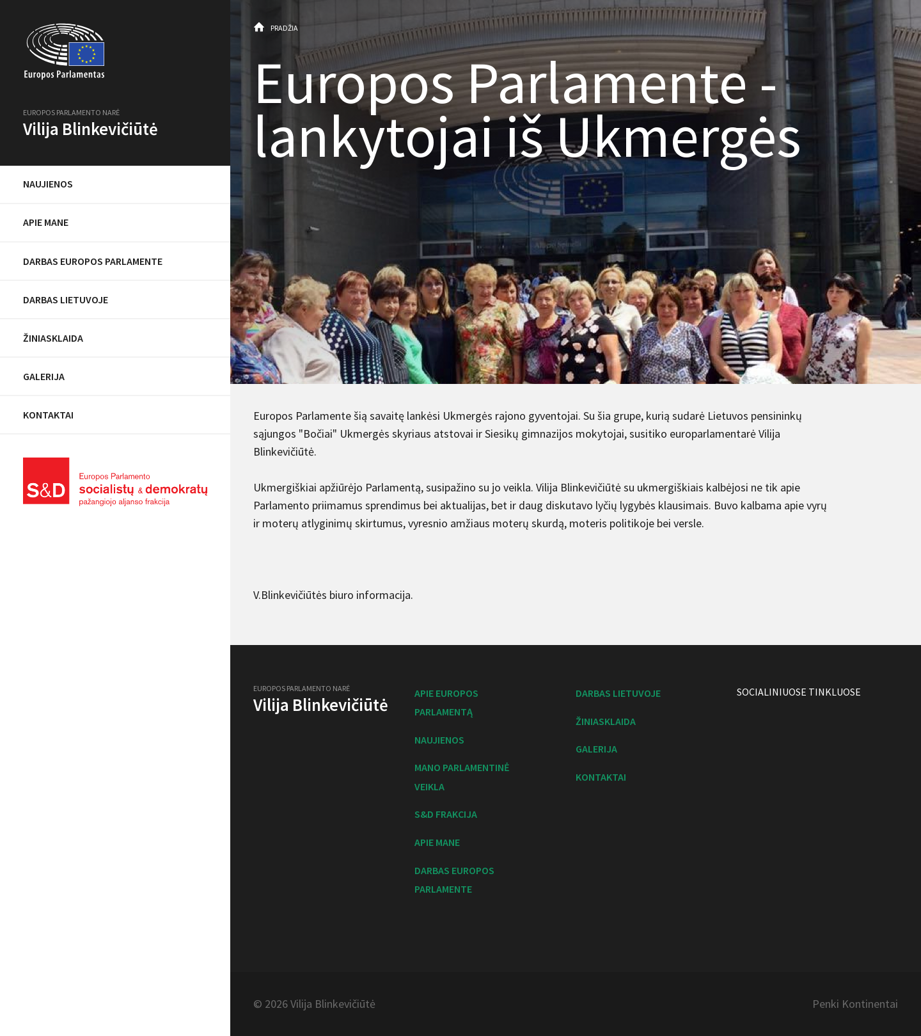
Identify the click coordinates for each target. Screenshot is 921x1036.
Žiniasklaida (53, 337)
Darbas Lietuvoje (65, 299)
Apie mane (45, 222)
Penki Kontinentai (855, 1003)
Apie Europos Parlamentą (446, 702)
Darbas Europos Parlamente (92, 261)
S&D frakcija (445, 814)
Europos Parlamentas (115, 52)
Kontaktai (48, 414)
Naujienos (48, 183)
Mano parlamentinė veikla (462, 776)
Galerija (44, 376)
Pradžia (284, 28)
